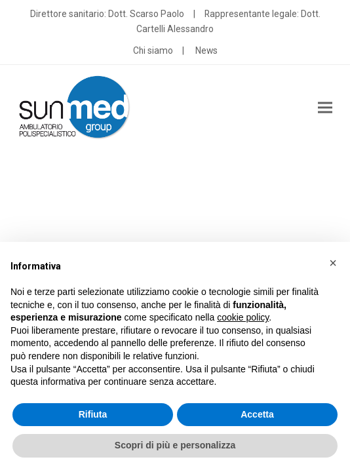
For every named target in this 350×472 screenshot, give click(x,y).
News (206, 50)
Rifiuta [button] (93, 414)
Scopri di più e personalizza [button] (175, 445)
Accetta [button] (257, 414)
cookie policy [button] (243, 317)
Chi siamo (153, 50)
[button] (325, 107)
